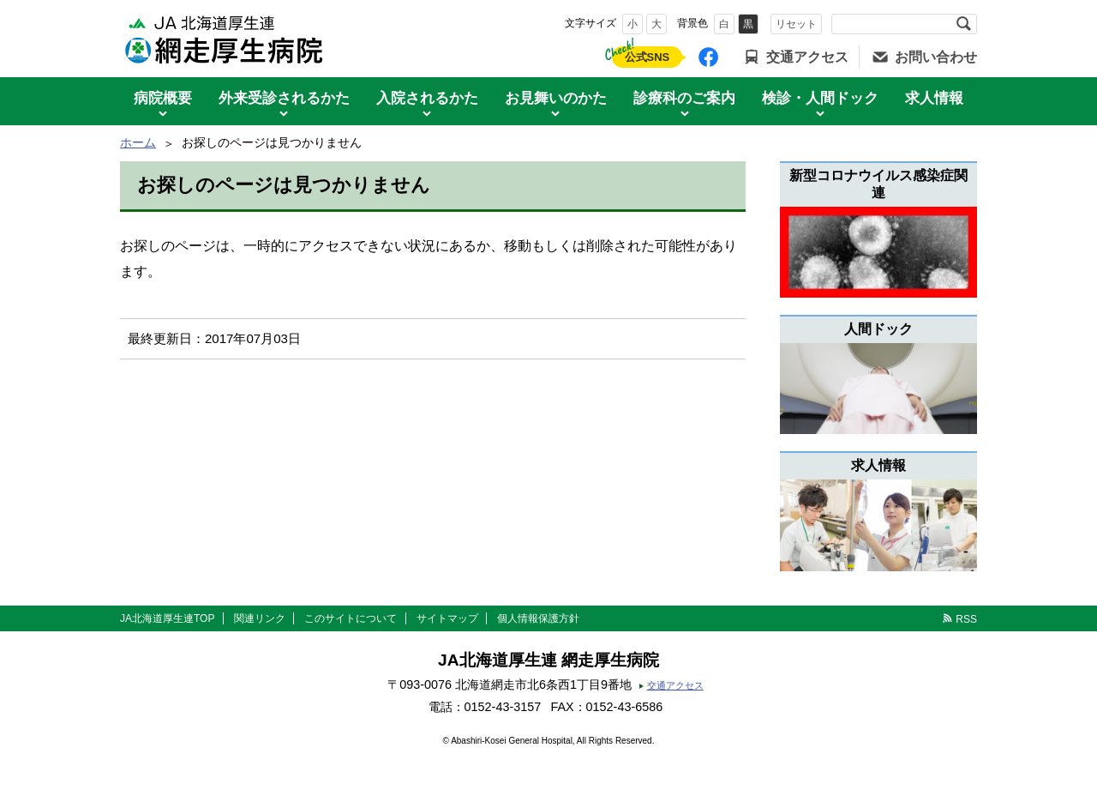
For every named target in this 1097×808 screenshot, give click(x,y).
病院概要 (163, 98)
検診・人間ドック (820, 98)
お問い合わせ (936, 57)
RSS (966, 619)
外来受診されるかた (284, 98)
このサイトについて (350, 618)
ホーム (138, 142)
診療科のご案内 (684, 98)
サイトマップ (447, 618)
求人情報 (934, 98)
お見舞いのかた (556, 98)
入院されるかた (427, 98)
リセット (796, 24)
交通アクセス (807, 57)
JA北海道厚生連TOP (167, 618)
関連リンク (259, 618)
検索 (963, 24)
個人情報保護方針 (538, 618)
